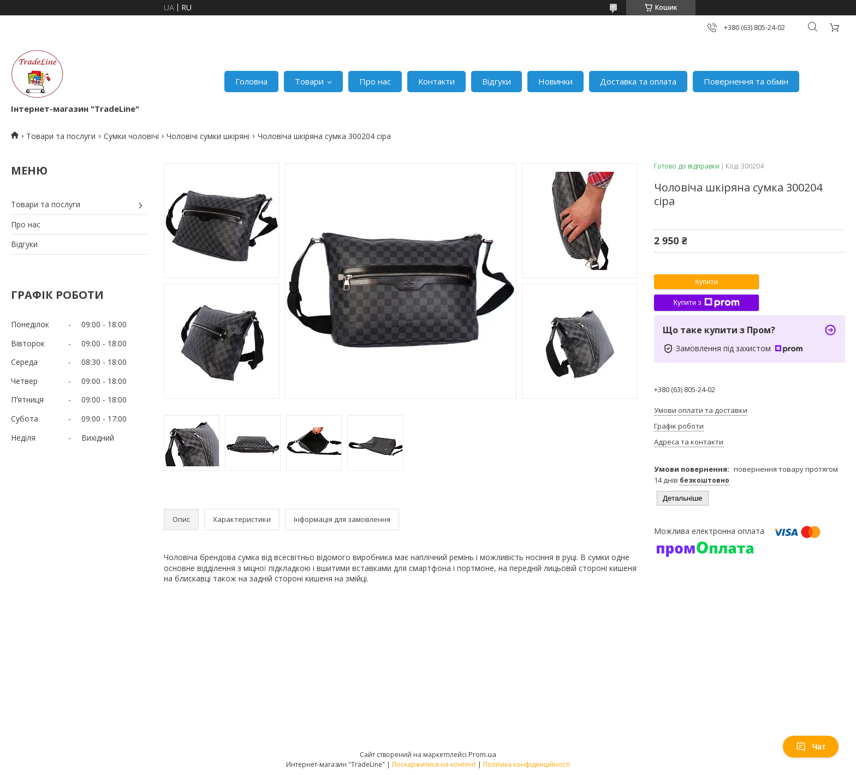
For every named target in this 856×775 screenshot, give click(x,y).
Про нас (375, 81)
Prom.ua (482, 754)
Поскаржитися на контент (434, 764)
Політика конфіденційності (526, 764)
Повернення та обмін (746, 81)
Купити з (706, 303)
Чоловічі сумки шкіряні (208, 136)
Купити (706, 282)
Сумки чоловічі (131, 136)
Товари (309, 81)
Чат (810, 747)
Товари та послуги (61, 136)
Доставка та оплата (638, 81)
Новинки (555, 81)
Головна (251, 81)
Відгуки (496, 81)
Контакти (436, 81)
